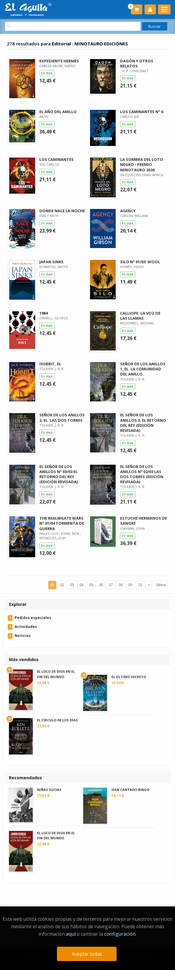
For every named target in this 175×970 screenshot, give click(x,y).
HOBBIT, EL (50, 364)
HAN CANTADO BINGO (130, 789)
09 (130, 585)
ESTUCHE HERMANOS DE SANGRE (143, 520)
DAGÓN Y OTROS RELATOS (136, 63)
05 (91, 585)
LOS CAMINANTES (56, 159)
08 (121, 585)
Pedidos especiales (33, 617)
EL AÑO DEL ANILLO (58, 111)
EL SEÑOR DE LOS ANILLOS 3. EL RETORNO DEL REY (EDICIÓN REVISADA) (143, 422)
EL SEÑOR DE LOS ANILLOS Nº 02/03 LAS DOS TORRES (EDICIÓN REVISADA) (141, 474)
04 (81, 585)
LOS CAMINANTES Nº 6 (141, 111)
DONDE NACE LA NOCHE (62, 210)
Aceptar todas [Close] (87, 954)
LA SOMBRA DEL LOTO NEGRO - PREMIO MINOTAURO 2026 (141, 164)
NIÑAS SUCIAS (49, 789)
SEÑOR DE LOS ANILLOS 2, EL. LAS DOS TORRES (62, 417)
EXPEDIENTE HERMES (59, 61)
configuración (120, 934)
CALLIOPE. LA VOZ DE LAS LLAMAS (140, 315)
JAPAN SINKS (51, 261)
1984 (43, 313)
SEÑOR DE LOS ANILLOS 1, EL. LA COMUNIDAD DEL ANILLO (142, 369)
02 (62, 585)
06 (101, 585)
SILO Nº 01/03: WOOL (140, 261)
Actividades (26, 626)
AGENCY (128, 210)
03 (72, 585)
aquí (71, 934)
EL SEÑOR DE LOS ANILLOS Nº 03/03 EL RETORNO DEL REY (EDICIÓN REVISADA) (58, 474)
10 (140, 585)
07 (111, 585)
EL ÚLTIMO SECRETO (128, 677)
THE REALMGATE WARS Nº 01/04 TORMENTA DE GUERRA (61, 523)
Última (161, 585)
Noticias (23, 635)
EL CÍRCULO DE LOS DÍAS (57, 720)
